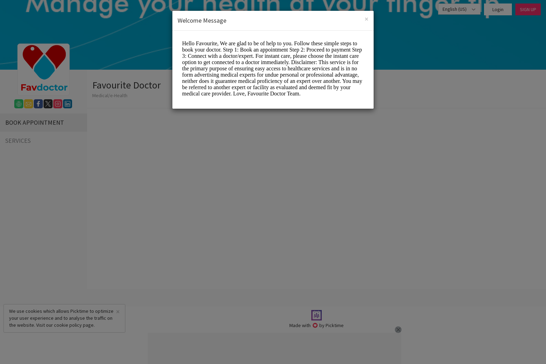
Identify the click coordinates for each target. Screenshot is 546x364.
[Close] (366, 19)
